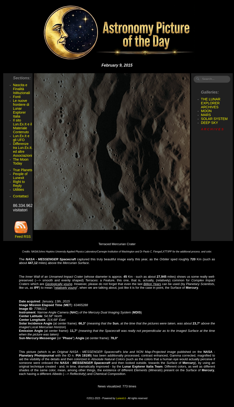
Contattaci (20, 196)
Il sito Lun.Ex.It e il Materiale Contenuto (22, 126)
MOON (206, 111)
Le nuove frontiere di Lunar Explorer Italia (21, 108)
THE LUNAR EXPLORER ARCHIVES (210, 103)
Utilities (18, 190)
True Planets (22, 170)
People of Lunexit (20, 176)
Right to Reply (19, 184)
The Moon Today (20, 161)
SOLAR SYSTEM (214, 119)
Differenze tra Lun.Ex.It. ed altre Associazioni (22, 149)
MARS (206, 115)
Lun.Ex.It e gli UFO (21, 138)
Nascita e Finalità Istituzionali (21, 89)
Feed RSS (22, 235)
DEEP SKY (209, 123)
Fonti (17, 97)
